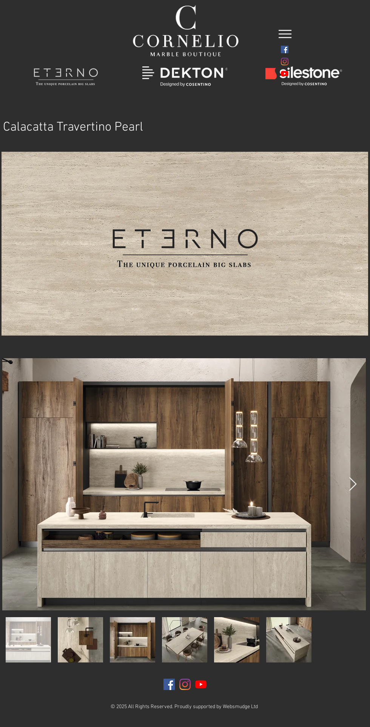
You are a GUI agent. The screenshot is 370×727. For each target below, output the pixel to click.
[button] (285, 34)
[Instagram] (284, 61)
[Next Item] (352, 484)
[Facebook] (284, 49)
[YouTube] (284, 73)
